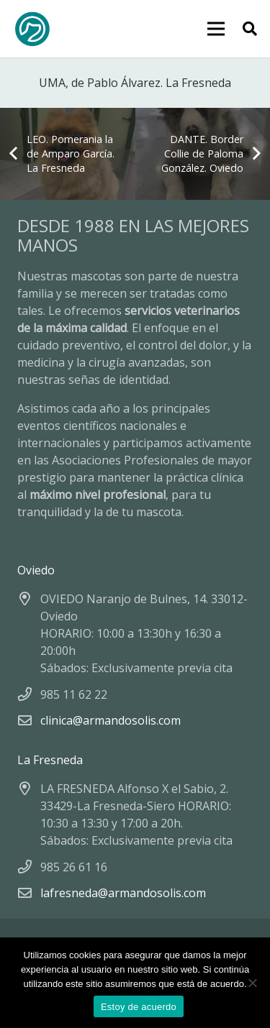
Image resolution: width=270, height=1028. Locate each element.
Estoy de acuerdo (138, 1006)
